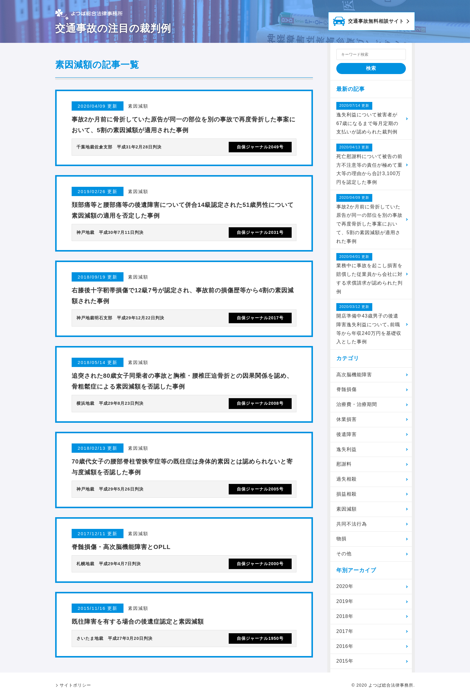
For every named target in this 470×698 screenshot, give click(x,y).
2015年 (344, 661)
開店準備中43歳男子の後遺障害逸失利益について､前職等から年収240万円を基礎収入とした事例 (368, 323)
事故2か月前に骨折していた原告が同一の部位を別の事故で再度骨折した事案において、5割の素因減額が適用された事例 (369, 219)
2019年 (344, 601)
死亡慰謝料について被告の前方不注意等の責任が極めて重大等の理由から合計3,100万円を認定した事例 (369, 164)
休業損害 (346, 419)
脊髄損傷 (346, 389)
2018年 (344, 616)
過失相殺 (346, 479)
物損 (341, 538)
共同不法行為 (351, 523)
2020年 (344, 586)
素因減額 (346, 509)
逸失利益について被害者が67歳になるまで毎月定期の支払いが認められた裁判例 (367, 118)
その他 (344, 553)
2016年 (344, 646)
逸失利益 (346, 449)
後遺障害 (346, 434)
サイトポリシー (75, 685)
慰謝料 (344, 464)
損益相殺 (346, 494)
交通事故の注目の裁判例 (113, 28)
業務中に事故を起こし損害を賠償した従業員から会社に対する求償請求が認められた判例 (369, 273)
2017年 (344, 631)
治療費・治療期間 (356, 404)
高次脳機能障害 (354, 374)
